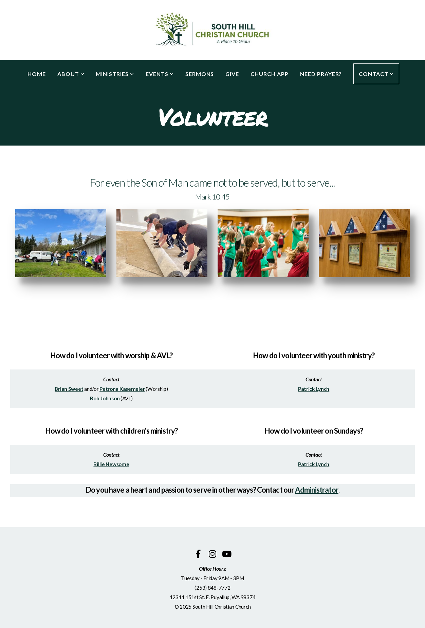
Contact (376, 74)
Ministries (115, 74)
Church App (270, 74)
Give (232, 74)
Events (160, 74)
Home (36, 74)
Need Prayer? (321, 74)
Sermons (199, 74)
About (71, 74)
